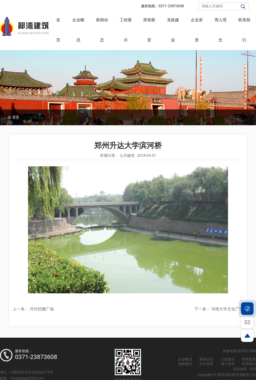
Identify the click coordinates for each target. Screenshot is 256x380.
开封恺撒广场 (42, 309)
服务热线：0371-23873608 (162, 6)
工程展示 (228, 359)
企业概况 (185, 359)
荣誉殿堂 (249, 359)
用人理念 (228, 364)
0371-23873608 (36, 356)
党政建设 (185, 364)
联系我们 (249, 364)
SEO (253, 369)
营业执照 (240, 369)
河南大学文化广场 (227, 309)
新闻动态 (206, 359)
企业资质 (206, 364)
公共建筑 (127, 155)
